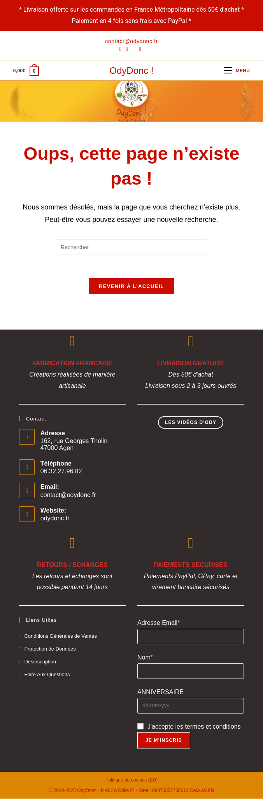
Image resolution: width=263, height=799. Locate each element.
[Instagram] (133, 48)
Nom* (145, 657)
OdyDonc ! (131, 70)
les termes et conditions (208, 726)
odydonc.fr (55, 518)
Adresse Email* (158, 623)
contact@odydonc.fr (68, 495)
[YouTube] (140, 48)
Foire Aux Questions (47, 674)
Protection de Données (49, 649)
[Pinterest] (127, 48)
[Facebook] (121, 48)
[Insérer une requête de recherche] (131, 247)
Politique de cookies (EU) (131, 780)
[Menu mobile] (237, 70)
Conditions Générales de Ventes (60, 636)
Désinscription (40, 662)
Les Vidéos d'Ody (190, 423)
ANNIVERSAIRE (160, 692)
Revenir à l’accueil (131, 287)
